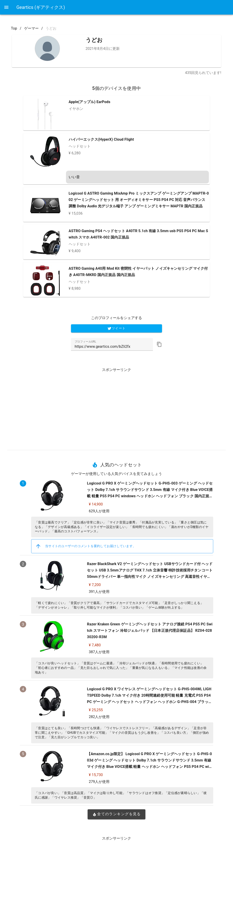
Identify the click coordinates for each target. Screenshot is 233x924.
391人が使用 (99, 591)
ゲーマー (31, 28)
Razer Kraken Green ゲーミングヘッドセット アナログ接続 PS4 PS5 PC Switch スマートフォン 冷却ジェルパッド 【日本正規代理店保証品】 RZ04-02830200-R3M (149, 630)
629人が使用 (99, 511)
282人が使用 (99, 717)
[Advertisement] (116, 407)
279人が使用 (99, 781)
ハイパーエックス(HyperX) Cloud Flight (101, 139)
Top (14, 28)
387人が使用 (99, 652)
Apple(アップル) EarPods (89, 102)
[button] (159, 344)
